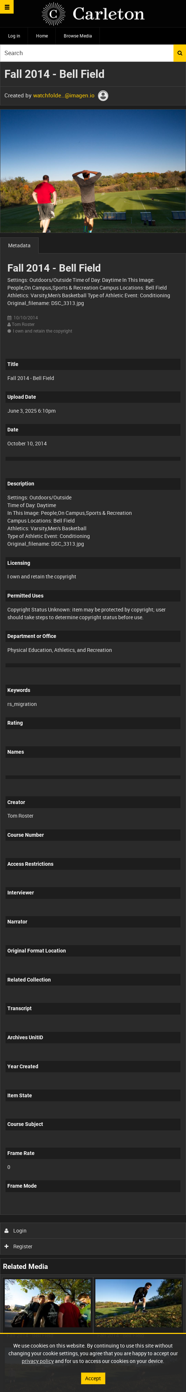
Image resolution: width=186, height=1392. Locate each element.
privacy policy (38, 1360)
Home (42, 36)
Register (18, 1246)
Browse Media (78, 36)
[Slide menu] (7, 7)
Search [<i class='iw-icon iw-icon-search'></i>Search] (180, 52)
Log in (14, 36)
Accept (93, 1378)
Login (15, 1230)
